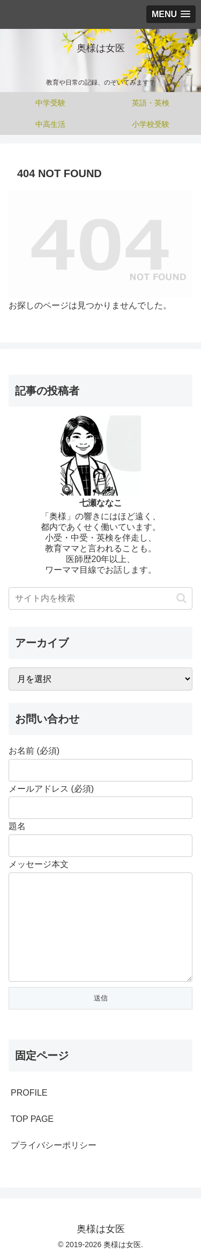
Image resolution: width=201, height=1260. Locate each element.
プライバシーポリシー (53, 1145)
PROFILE (29, 1092)
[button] (181, 598)
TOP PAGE (32, 1119)
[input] (100, 598)
